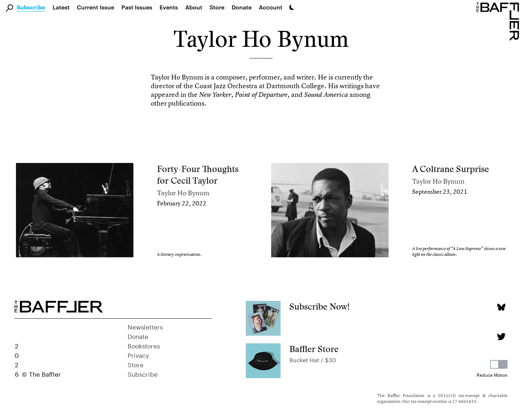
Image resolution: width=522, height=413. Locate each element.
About (193, 7)
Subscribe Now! (319, 306)
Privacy (138, 354)
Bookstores (144, 345)
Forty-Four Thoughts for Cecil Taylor (198, 175)
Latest (61, 7)
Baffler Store (314, 349)
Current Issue (95, 7)
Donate (242, 7)
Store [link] (217, 7)
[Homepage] (499, 21)
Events (169, 7)
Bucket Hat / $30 (312, 359)
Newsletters (145, 326)
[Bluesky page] (501, 307)
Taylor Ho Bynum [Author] (183, 192)
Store (136, 364)
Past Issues (136, 7)
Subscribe (31, 8)
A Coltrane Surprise (450, 169)
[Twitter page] (501, 336)
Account (270, 7)
